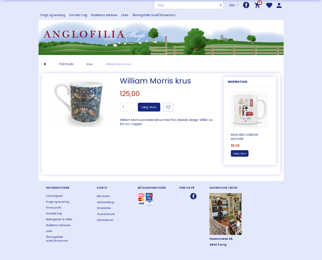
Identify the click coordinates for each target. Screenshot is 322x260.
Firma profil (53, 207)
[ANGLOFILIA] (161, 37)
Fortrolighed (54, 196)
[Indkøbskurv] (258, 5)
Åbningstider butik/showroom (154, 15)
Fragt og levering (53, 15)
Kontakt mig (78, 15)
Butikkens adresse (104, 15)
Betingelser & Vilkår (59, 219)
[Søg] (221, 5)
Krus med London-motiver (245, 137)
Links (125, 15)
